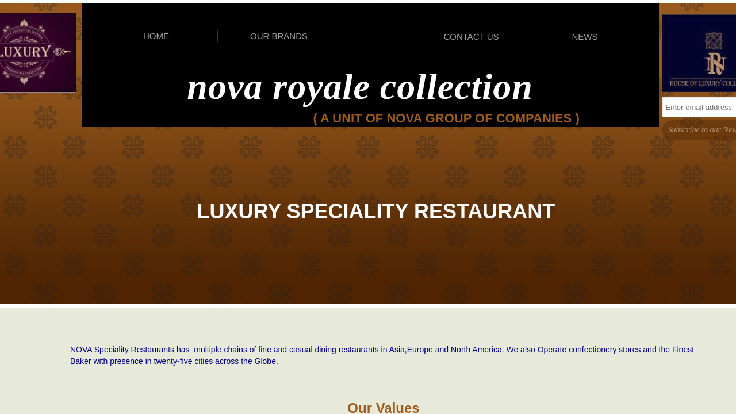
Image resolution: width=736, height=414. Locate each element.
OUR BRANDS (279, 36)
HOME (156, 36)
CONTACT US (471, 36)
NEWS (585, 36)
